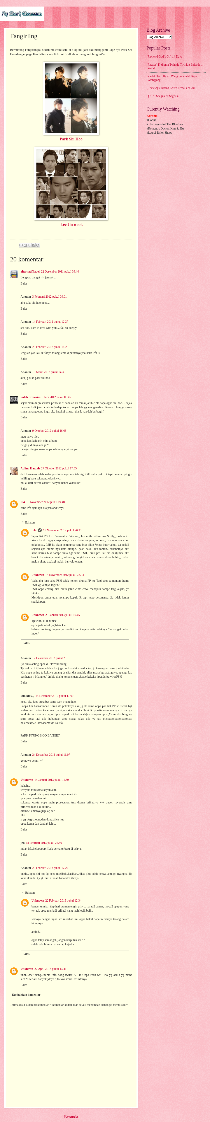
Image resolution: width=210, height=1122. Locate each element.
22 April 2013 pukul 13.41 (50, 968)
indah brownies (30, 397)
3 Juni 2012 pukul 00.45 (56, 397)
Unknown (38, 574)
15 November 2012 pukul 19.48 (45, 502)
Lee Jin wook (71, 224)
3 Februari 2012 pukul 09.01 (49, 296)
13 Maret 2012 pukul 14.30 (48, 372)
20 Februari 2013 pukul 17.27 (50, 868)
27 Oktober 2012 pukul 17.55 (59, 468)
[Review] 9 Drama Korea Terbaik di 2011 (172, 88)
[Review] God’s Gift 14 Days (164, 56)
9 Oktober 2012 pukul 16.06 (49, 430)
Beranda (71, 1116)
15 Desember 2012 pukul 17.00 (54, 695)
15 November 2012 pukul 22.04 (64, 574)
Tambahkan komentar (26, 994)
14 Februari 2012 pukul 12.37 (50, 321)
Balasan (30, 522)
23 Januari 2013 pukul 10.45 (62, 615)
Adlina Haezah (30, 468)
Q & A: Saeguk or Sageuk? (163, 96)
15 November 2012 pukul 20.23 (62, 530)
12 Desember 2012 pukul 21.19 (51, 658)
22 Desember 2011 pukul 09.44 (60, 271)
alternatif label (30, 271)
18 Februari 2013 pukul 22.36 (44, 842)
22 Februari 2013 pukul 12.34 (63, 900)
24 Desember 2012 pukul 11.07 (51, 754)
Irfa (34, 530)
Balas (24, 283)
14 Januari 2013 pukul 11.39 (52, 779)
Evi (23, 502)
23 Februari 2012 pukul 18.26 (50, 347)
